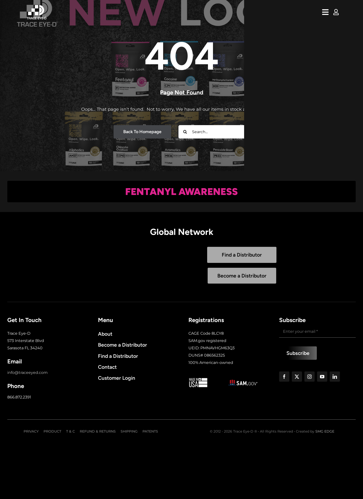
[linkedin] (335, 376)
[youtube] (322, 376)
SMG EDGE (324, 431)
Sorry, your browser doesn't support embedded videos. (121, 265)
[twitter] (297, 376)
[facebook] (284, 376)
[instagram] (309, 376)
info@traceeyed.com (27, 372)
